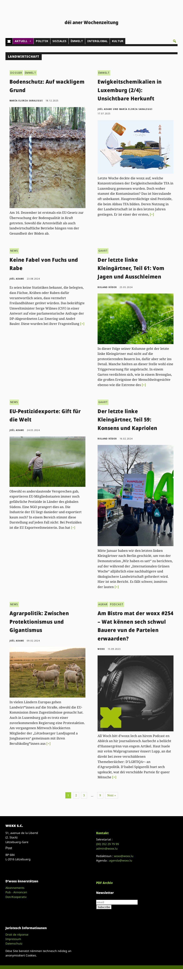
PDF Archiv (104, 883)
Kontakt (102, 833)
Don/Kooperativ (16, 897)
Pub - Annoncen (16, 892)
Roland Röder (107, 287)
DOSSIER (16, 72)
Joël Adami (17, 278)
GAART (103, 250)
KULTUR (117, 41)
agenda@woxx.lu (120, 860)
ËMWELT (77, 41)
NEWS (14, 250)
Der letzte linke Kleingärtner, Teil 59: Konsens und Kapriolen (127, 419)
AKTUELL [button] (23, 41)
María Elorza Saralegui (26, 100)
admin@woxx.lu (107, 848)
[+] (152, 214)
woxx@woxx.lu (123, 856)
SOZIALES (59, 41)
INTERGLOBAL (97, 41)
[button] (174, 41)
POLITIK (42, 41)
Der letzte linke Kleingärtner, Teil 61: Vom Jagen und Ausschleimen (131, 268)
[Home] (9, 41)
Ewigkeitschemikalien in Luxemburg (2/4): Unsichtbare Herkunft (130, 90)
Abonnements (14, 888)
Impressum (13, 939)
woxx (102, 649)
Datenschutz (13, 943)
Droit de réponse (16, 934)
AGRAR (102, 604)
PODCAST (116, 604)
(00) (107, 844)
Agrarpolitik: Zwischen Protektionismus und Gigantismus (39, 621)
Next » (111, 795)
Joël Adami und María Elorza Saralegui (125, 109)
